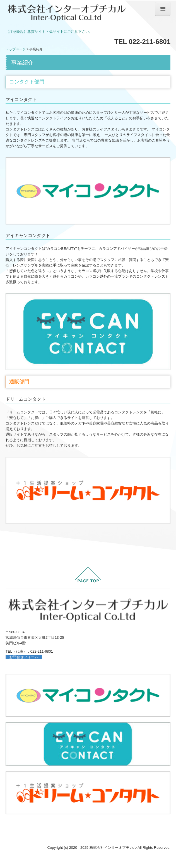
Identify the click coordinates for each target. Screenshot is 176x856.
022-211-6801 (41, 651)
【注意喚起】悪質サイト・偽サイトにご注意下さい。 (49, 31)
